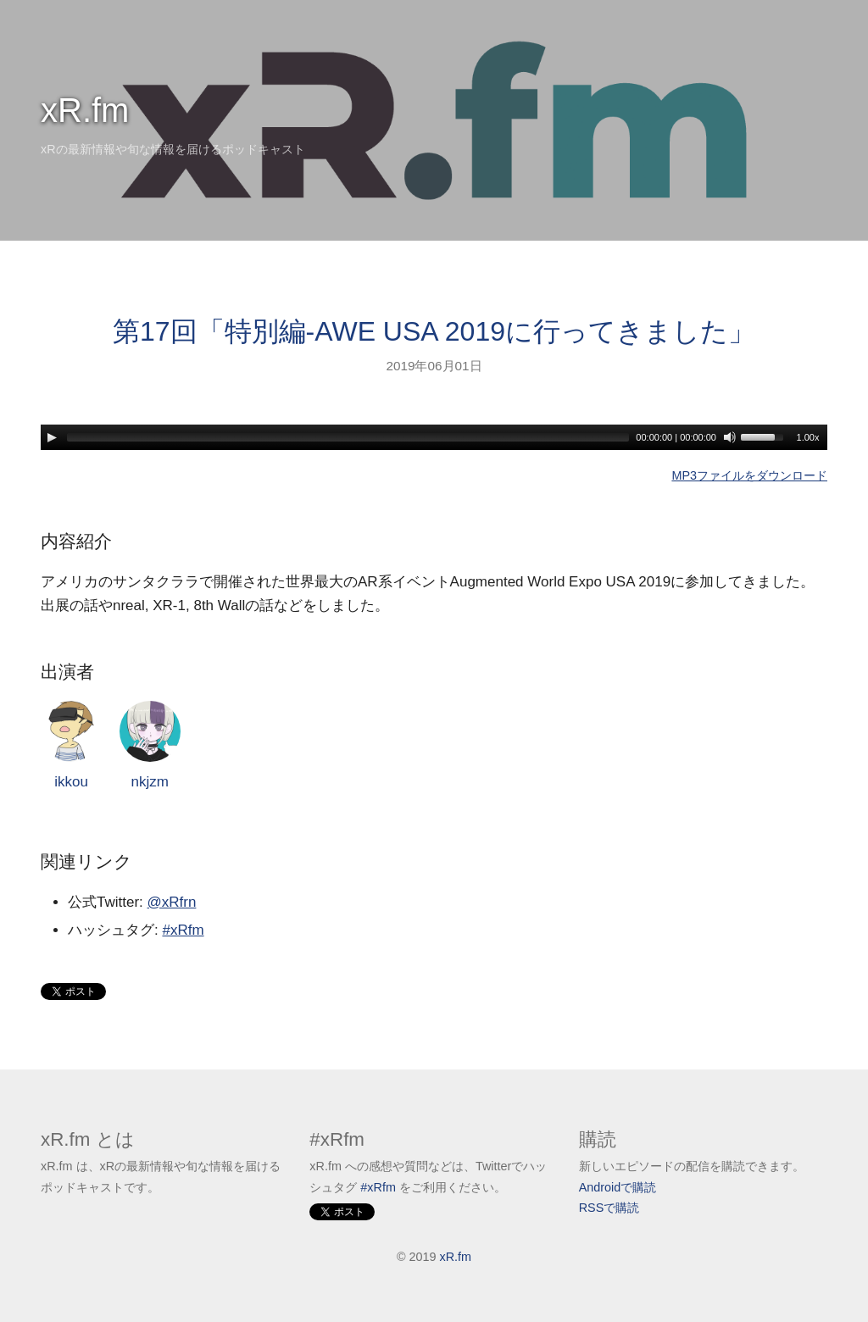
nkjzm (150, 745)
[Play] (51, 437)
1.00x (808, 437)
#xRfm (182, 930)
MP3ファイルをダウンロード (749, 475)
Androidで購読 (618, 1187)
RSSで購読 (609, 1207)
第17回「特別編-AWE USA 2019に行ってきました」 (434, 331)
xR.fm (85, 110)
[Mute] (730, 437)
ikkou (71, 745)
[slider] (348, 437)
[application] (434, 437)
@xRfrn (172, 902)
